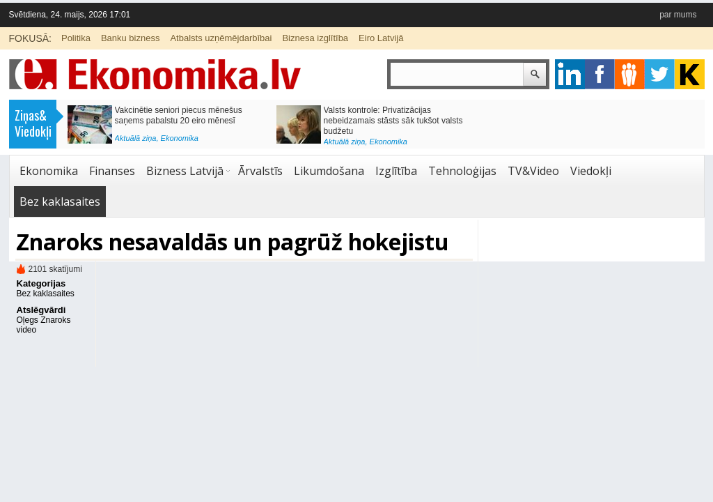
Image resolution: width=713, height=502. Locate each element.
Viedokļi (590, 170)
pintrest (630, 74)
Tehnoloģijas (462, 170)
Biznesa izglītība (315, 38)
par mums (677, 15)
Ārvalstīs (260, 170)
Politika (76, 38)
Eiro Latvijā (381, 38)
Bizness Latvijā (185, 170)
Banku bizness (130, 38)
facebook (600, 74)
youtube (690, 74)
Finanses (112, 170)
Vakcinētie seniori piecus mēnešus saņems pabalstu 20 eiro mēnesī (178, 115)
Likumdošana (329, 170)
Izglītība (396, 170)
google (570, 74)
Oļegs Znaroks (44, 320)
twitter (660, 74)
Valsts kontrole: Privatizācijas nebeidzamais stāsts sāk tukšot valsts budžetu (393, 120)
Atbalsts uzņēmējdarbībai (221, 38)
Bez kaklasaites (59, 201)
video (27, 330)
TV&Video (533, 170)
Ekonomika (179, 138)
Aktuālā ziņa (136, 138)
